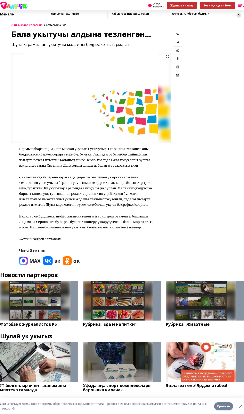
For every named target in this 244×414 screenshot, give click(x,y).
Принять (223, 406)
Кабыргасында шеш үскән (130, 13)
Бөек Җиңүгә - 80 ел (217, 5)
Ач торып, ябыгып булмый (190, 13)
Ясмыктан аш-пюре (65, 13)
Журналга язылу (181, 5)
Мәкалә (7, 14)
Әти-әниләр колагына (27, 25)
